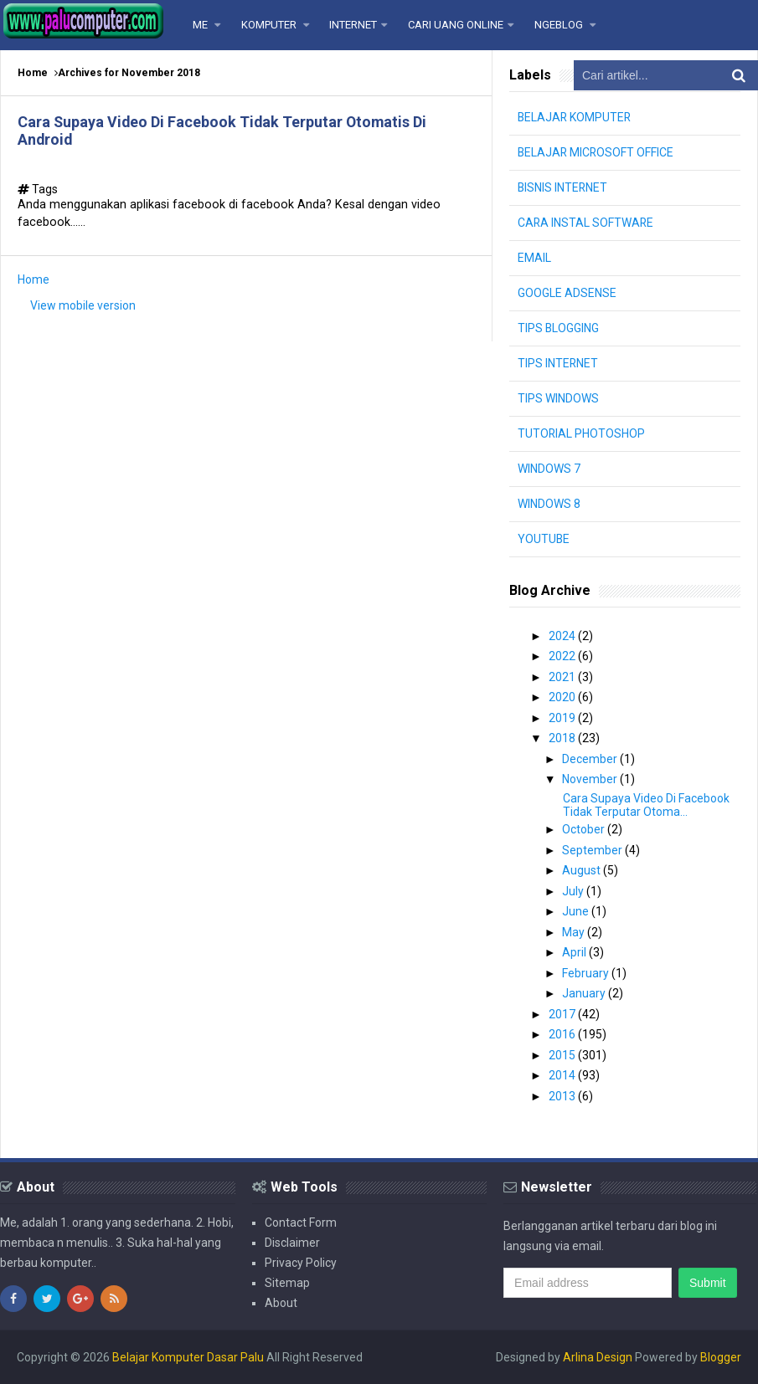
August (582, 870)
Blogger (720, 1357)
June (576, 911)
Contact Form (301, 1222)
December (591, 759)
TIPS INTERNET (558, 363)
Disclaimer (292, 1242)
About (281, 1303)
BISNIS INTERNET (563, 187)
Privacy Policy (301, 1262)
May (574, 932)
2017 (563, 1014)
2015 (563, 1055)
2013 (563, 1096)
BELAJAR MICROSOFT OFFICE (597, 152)
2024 (563, 636)
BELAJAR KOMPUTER (575, 117)
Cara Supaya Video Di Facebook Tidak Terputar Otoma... (646, 805)
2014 (563, 1075)
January (585, 993)
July (574, 891)
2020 (563, 697)
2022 (563, 656)
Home (33, 73)
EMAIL (534, 257)
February (586, 973)
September (593, 850)
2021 (563, 677)
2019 (563, 718)
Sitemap (287, 1282)
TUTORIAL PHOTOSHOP (582, 433)
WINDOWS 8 (549, 503)
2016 (563, 1034)
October (584, 829)
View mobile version (83, 305)
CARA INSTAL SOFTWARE (586, 222)
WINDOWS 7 (549, 468)
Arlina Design (597, 1357)
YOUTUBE (544, 539)
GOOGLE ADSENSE (567, 293)
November (591, 779)
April (575, 952)
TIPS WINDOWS (558, 398)
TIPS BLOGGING (559, 328)
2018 (563, 738)
